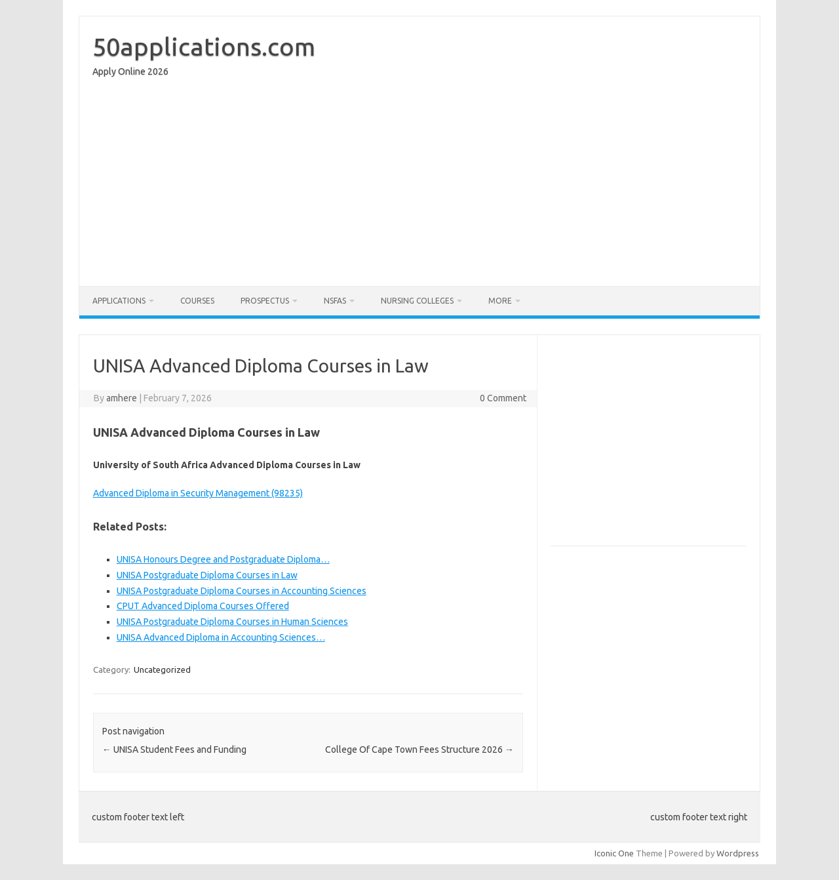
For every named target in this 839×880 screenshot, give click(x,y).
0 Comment (503, 398)
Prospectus (265, 300)
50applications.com (203, 46)
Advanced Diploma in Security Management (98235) (198, 493)
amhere (121, 398)
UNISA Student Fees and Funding (174, 749)
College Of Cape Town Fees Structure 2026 (419, 749)
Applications (119, 300)
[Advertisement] (419, 185)
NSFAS (335, 300)
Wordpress (737, 853)
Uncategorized (162, 669)
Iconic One (614, 853)
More (500, 300)
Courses (197, 300)
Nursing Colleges (417, 300)
